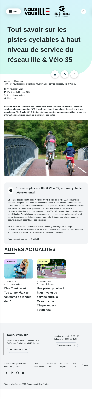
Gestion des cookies (51, 365)
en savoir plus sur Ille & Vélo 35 (26, 239)
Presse (85, 365)
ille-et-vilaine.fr (16, 350)
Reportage (18, 81)
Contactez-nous (64, 345)
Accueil (7, 81)
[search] (83, 11)
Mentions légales (64, 365)
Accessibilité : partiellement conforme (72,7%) (15, 365)
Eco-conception (39, 365)
